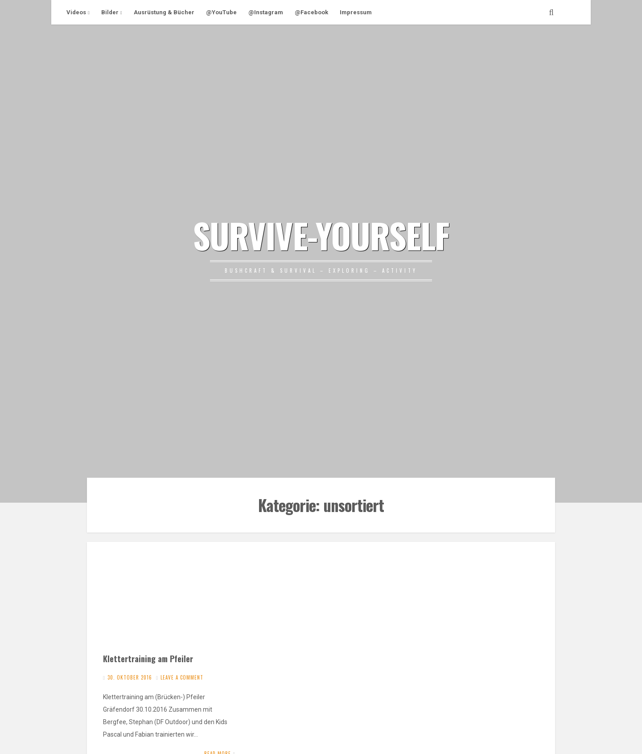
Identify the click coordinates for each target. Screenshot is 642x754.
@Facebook (311, 12)
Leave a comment (181, 677)
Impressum (356, 12)
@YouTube (221, 12)
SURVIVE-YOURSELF (321, 234)
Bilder (110, 12)
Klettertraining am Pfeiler (148, 658)
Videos (76, 12)
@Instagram (265, 12)
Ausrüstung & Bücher (164, 12)
